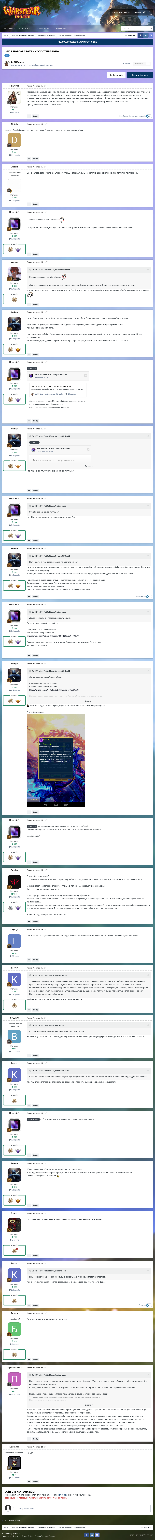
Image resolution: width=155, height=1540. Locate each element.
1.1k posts (14, 200)
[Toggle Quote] (30, 270)
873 (14, 336)
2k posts (14, 1240)
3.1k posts (14, 239)
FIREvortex (19, 62)
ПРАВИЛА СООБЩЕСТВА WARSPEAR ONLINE (77, 42)
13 (14, 110)
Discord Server (42, 28)
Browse (10, 28)
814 (14, 236)
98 (14, 1049)
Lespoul (141, 116)
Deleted (14, 167)
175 (14, 152)
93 (14, 1391)
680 (14, 991)
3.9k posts (14, 289)
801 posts (14, 155)
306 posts (14, 1394)
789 (14, 1341)
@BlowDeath (33, 1119)
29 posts (14, 956)
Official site (61, 28)
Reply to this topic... (26, 1508)
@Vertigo (32, 368)
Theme (16, 1536)
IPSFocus (16, 1534)
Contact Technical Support (45, 1536)
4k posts (14, 1344)
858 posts (14, 1051)
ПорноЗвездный (14, 1367)
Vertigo (14, 312)
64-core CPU (14, 212)
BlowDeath (123, 116)
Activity (25, 28)
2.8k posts (14, 994)
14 (14, 953)
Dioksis (14, 124)
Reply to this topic (140, 75)
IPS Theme (6, 1534)
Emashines (14, 1447)
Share (126, 64)
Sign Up (137, 12)
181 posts (14, 1478)
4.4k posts (14, 339)
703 (14, 1237)
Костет (14, 968)
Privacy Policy (27, 1536)
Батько (141, 1305)
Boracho (14, 1213)
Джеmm (131, 116)
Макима (14, 262)
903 (14, 286)
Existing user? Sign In (122, 12)
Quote (35, 116)
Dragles (14, 870)
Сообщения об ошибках (42, 65)
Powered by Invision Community (141, 1535)
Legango (14, 929)
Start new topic (116, 75)
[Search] (128, 28)
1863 (14, 894)
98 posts (14, 112)
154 (14, 198)
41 (14, 1475)
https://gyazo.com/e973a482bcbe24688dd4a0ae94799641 (53, 636)
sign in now (62, 1495)
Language (6, 1536)
